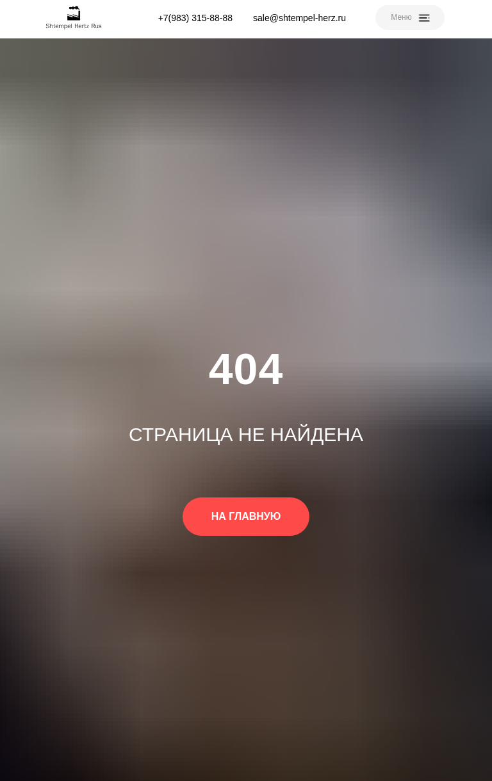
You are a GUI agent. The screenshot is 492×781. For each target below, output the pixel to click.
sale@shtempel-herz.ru (299, 18)
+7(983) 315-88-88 (195, 18)
